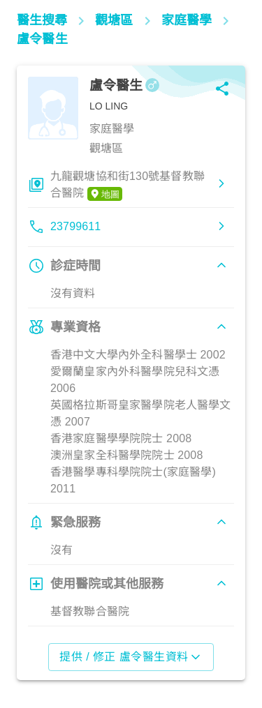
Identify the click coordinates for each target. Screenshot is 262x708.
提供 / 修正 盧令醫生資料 (130, 657)
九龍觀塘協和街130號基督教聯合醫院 (127, 185)
